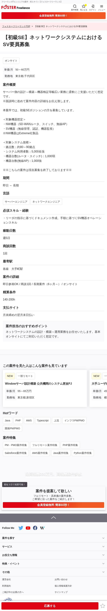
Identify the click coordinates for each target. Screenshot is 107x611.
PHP (18, 420)
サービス (7, 546)
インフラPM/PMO (74, 420)
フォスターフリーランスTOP (16, 26)
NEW (10, 376)
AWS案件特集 (40, 453)
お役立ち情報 (9, 555)
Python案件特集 (83, 453)
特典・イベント (11, 563)
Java (7, 420)
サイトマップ (61, 592)
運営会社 (6, 579)
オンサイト (11, 60)
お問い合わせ (61, 579)
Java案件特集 (61, 453)
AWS (29, 420)
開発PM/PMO (12, 428)
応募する (50, 605)
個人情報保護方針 (63, 586)
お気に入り (103, 605)
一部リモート (25, 376)
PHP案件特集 (70, 445)
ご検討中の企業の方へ (13, 592)
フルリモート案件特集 (44, 445)
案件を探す (8, 538)
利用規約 (6, 586)
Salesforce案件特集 (16, 453)
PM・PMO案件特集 (16, 445)
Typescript (43, 420)
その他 (6, 572)
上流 (56, 420)
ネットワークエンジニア (46, 201)
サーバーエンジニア (16, 201)
